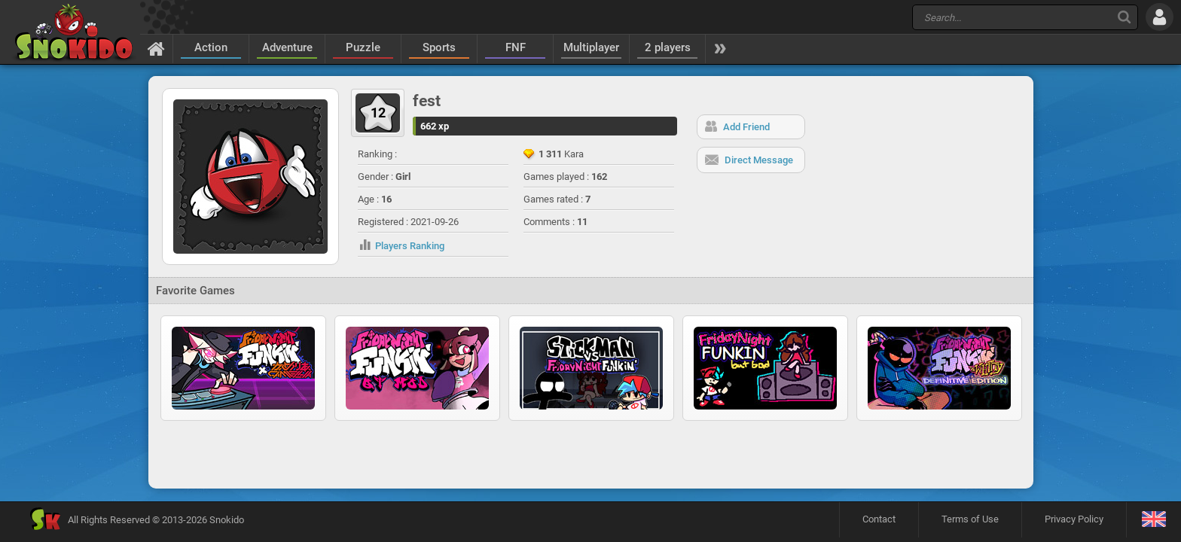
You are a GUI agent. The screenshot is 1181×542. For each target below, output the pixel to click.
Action (210, 47)
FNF (515, 47)
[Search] (1124, 17)
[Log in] (1159, 17)
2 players (668, 47)
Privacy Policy (1074, 519)
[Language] (1153, 519)
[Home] (156, 48)
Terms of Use (970, 519)
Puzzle (363, 47)
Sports (439, 47)
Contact (879, 519)
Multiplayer (591, 47)
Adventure (287, 47)
